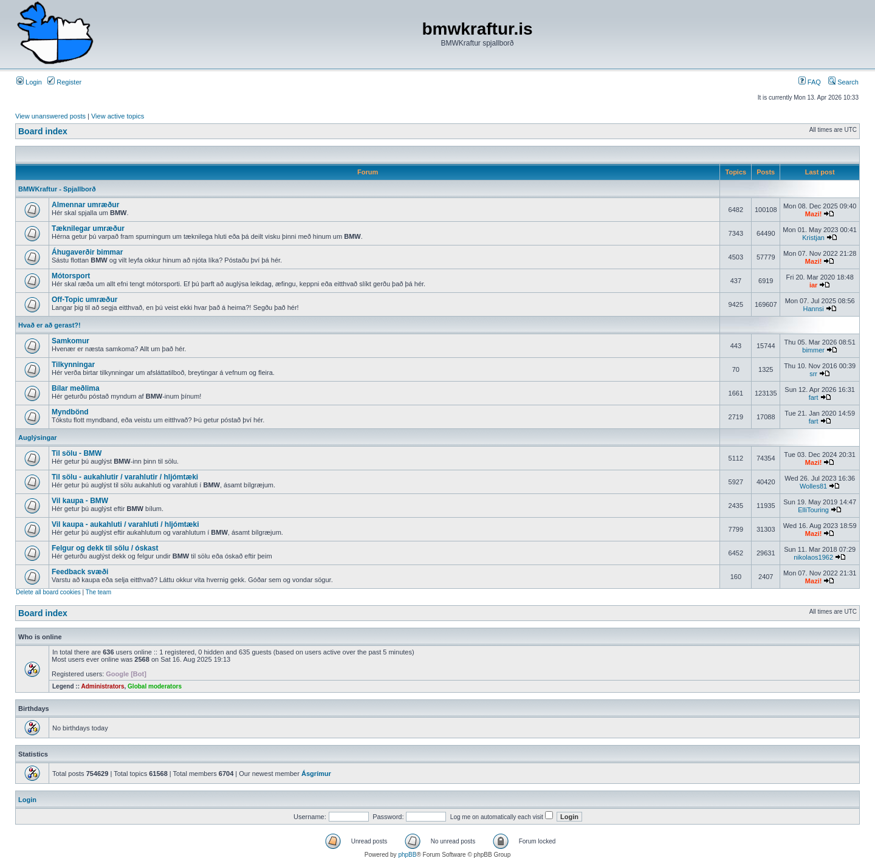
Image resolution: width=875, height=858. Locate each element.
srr (813, 373)
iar (813, 285)
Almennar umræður (85, 205)
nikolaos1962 (813, 557)
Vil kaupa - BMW (80, 500)
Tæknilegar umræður (88, 228)
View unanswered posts (50, 116)
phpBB (407, 854)
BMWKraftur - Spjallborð (57, 189)
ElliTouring (813, 509)
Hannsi (813, 308)
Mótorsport (71, 276)
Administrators (102, 686)
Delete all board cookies (48, 592)
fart (813, 397)
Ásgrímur (316, 773)
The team (98, 592)
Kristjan (813, 237)
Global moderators (155, 686)
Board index (42, 131)
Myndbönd (70, 412)
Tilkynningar (73, 364)
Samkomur (70, 341)
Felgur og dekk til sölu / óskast (105, 548)
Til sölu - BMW (76, 453)
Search (843, 82)
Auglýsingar (37, 437)
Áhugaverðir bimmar (87, 252)
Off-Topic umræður (84, 299)
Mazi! (813, 214)
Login (29, 82)
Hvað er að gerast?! (49, 325)
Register (64, 82)
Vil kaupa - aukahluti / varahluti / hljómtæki (125, 524)
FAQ (809, 82)
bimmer (813, 350)
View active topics (117, 116)
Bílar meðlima (76, 388)
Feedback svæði (80, 572)
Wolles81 (813, 486)
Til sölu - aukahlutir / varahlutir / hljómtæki (125, 477)
